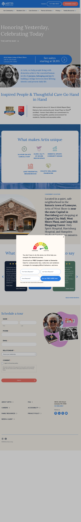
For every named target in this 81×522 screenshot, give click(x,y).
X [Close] (63, 237)
